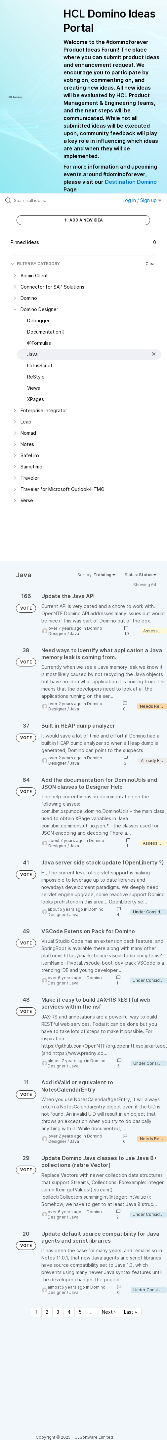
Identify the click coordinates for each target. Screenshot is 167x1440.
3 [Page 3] (58, 1312)
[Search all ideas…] (50, 200)
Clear (151, 263)
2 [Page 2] (47, 1312)
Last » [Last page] (130, 1312)
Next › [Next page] (109, 1312)
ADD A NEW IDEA (83, 220)
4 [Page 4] (68, 1312)
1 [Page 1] (36, 1312)
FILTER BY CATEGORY (35, 263)
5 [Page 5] (80, 1312)
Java (74, 633)
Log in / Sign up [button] (142, 200)
